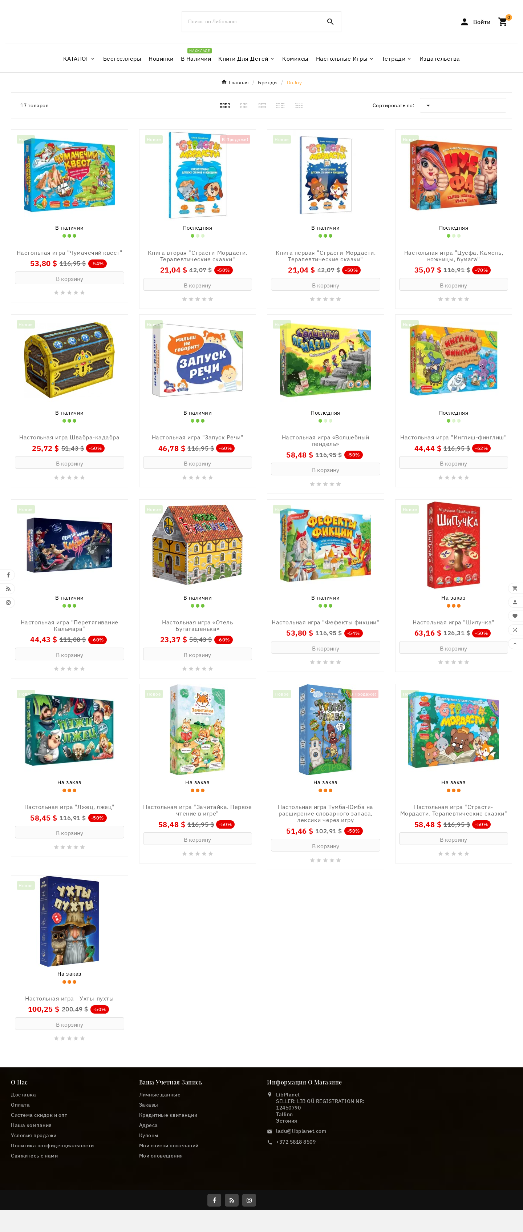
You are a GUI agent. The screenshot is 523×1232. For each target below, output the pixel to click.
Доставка (23, 1151)
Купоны (149, 1192)
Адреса (148, 1182)
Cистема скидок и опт (39, 1172)
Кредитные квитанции (168, 1172)
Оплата (20, 1162)
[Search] (330, 32)
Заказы (148, 1162)
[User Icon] (475, 33)
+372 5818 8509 (296, 1199)
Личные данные (160, 1151)
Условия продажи (34, 1192)
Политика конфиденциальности (52, 1202)
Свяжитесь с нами (34, 1212)
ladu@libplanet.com (301, 1188)
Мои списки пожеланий (169, 1202)
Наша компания (31, 1182)
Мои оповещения (161, 1212)
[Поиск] (251, 32)
